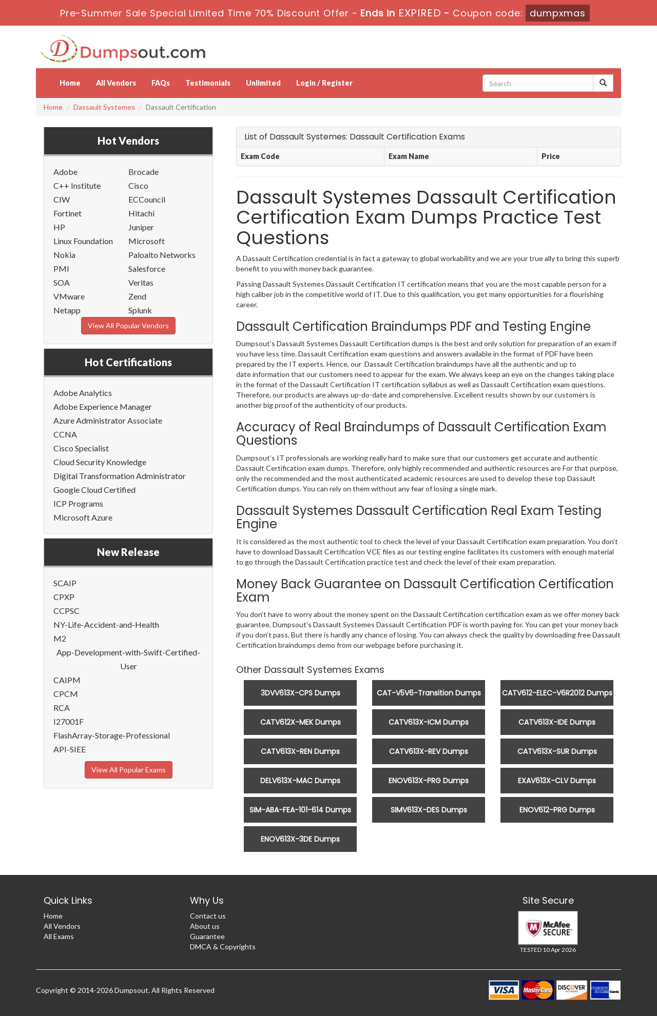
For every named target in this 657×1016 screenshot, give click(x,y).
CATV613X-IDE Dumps (556, 722)
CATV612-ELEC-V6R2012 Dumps (557, 693)
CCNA (65, 434)
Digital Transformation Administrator (119, 476)
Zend (137, 296)
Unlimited (263, 82)
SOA (61, 282)
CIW (61, 199)
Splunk (140, 310)
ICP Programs (78, 503)
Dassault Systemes (104, 107)
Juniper (141, 227)
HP (59, 227)
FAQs (160, 82)
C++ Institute (77, 185)
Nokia (64, 255)
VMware (69, 296)
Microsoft (146, 241)
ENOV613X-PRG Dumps (429, 780)
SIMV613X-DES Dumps (429, 810)
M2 (59, 638)
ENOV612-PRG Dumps (557, 810)
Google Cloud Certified (94, 489)
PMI (61, 268)
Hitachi (141, 213)
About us (205, 926)
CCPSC (66, 610)
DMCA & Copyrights (223, 946)
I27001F (68, 721)
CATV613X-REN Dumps (300, 751)
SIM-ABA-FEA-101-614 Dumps (300, 810)
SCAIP (64, 583)
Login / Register (324, 82)
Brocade (143, 171)
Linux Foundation (83, 241)
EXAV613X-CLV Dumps (557, 780)
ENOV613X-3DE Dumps (300, 839)
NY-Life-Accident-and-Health (106, 624)
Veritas (140, 282)
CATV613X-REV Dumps (428, 751)
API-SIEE (69, 749)
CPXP (63, 597)
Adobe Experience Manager (102, 406)
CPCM (65, 694)
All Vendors (116, 82)
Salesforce (146, 268)
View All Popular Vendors (128, 325)
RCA (61, 707)
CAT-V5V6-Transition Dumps (429, 693)
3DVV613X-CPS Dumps (300, 693)
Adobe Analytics (82, 392)
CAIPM (67, 680)
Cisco (138, 185)
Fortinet (67, 213)
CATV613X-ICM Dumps (429, 722)
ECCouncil (146, 199)
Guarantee (207, 936)
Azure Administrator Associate (107, 420)
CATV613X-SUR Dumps (557, 751)
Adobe (65, 171)
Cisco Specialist (81, 448)
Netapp (67, 310)
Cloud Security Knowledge (99, 462)
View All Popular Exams (128, 769)
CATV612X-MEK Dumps (300, 722)
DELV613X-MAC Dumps (300, 780)
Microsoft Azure (82, 517)
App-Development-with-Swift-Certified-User (128, 659)
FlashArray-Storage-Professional (111, 735)
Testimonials (207, 82)
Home (70, 82)
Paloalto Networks (162, 255)
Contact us (208, 915)
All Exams (59, 936)
